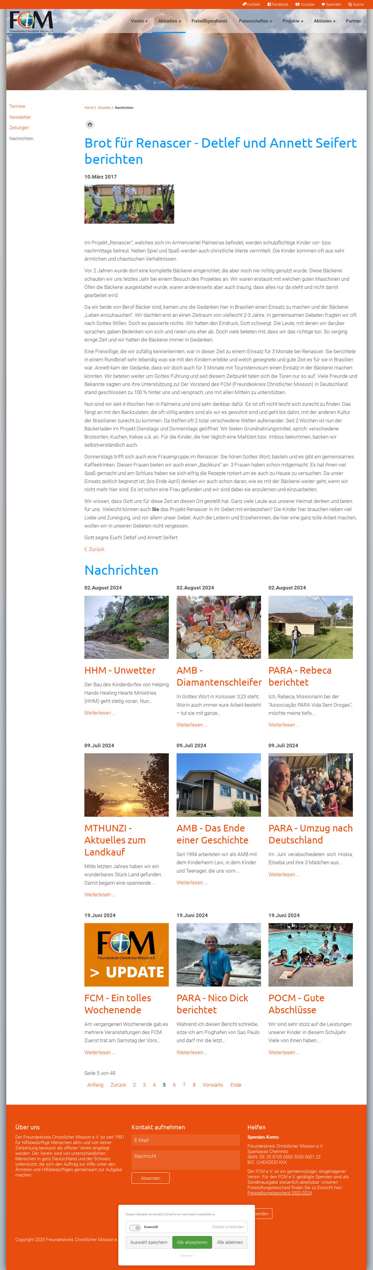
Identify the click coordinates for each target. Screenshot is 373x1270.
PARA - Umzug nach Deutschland (310, 834)
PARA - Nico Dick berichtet (212, 1003)
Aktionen (323, 21)
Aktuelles (167, 21)
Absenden (150, 1178)
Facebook (280, 4)
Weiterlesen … (99, 713)
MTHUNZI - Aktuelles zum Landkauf (115, 840)
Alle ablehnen (230, 1242)
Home (88, 108)
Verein (137, 21)
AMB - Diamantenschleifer (219, 676)
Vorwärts (213, 1085)
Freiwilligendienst (209, 21)
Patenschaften (253, 21)
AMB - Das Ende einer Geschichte (213, 834)
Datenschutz (186, 1255)
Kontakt (253, 4)
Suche (358, 4)
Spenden (333, 4)
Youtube (307, 4)
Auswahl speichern (148, 1242)
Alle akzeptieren (192, 1242)
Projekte (291, 21)
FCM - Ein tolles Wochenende (117, 1003)
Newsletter (20, 117)
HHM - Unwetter (120, 670)
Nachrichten (21, 138)
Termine (17, 106)
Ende (235, 1085)
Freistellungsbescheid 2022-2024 (279, 1193)
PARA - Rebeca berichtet (300, 676)
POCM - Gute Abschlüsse (296, 1003)
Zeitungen (19, 127)
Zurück (96, 549)
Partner (353, 21)
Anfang (95, 1085)
